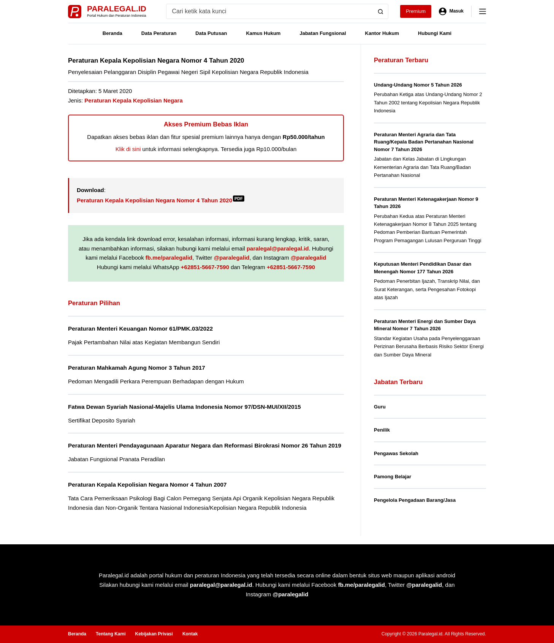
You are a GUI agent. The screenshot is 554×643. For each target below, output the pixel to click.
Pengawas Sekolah (396, 453)
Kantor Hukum (382, 33)
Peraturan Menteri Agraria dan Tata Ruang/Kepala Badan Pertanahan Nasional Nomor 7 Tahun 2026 (423, 142)
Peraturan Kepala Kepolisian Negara (133, 100)
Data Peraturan (158, 33)
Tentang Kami (110, 634)
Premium (416, 11)
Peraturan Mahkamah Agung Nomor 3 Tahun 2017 (138, 367)
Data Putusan (211, 33)
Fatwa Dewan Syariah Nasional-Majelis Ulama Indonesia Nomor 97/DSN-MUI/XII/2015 (188, 406)
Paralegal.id (116, 8)
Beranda (112, 33)
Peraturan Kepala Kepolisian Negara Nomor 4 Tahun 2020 (160, 200)
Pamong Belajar (392, 476)
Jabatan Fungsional (322, 33)
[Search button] (381, 11)
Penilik (382, 430)
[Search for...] (270, 11)
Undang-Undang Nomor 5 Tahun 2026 (418, 85)
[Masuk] (451, 11)
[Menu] (482, 11)
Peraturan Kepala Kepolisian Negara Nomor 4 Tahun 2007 (149, 493)
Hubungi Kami (434, 33)
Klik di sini (128, 149)
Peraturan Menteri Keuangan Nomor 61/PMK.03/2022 (142, 328)
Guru (380, 407)
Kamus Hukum (263, 33)
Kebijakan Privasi (154, 634)
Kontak (190, 634)
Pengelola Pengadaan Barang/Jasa (415, 500)
